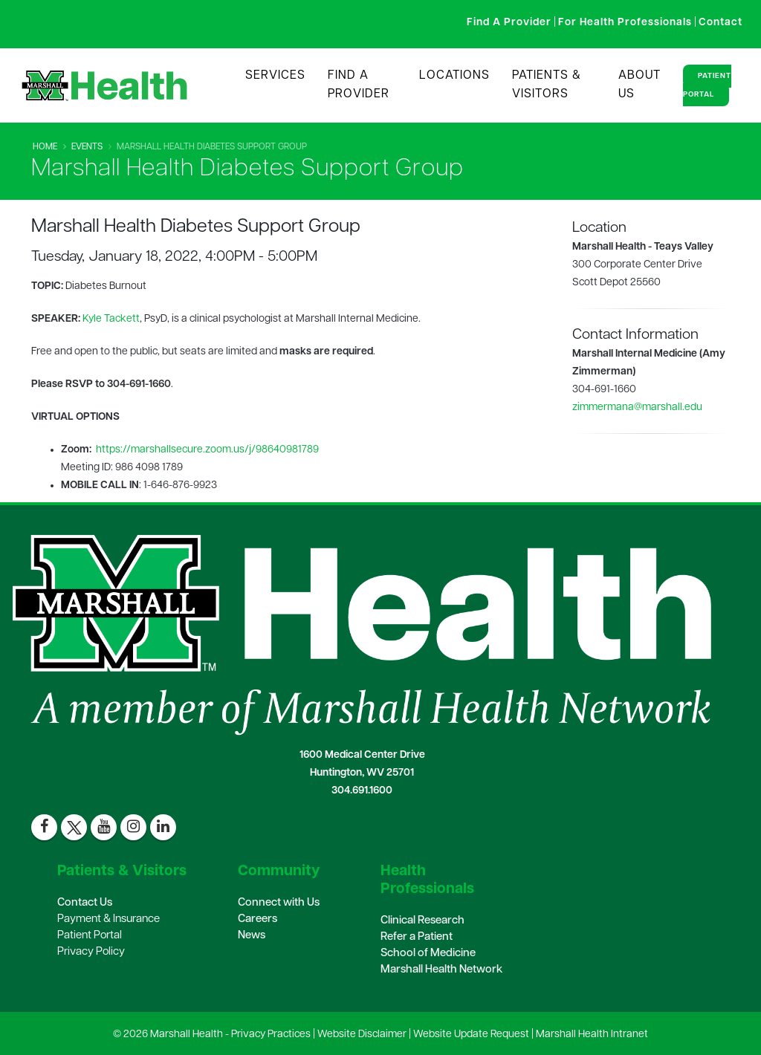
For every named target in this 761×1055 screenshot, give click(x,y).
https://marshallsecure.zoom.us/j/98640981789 (207, 449)
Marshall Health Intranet (592, 1034)
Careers (257, 919)
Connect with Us (279, 903)
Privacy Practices (271, 1034)
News (251, 935)
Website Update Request (471, 1034)
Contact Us (84, 903)
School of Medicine (428, 953)
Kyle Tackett (111, 319)
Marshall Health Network (441, 970)
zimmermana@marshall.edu (637, 407)
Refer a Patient (416, 937)
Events (87, 147)
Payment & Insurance (108, 919)
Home (45, 147)
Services (275, 76)
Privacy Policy (91, 952)
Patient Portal (707, 85)
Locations (454, 76)
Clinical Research (422, 920)
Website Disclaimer (362, 1034)
